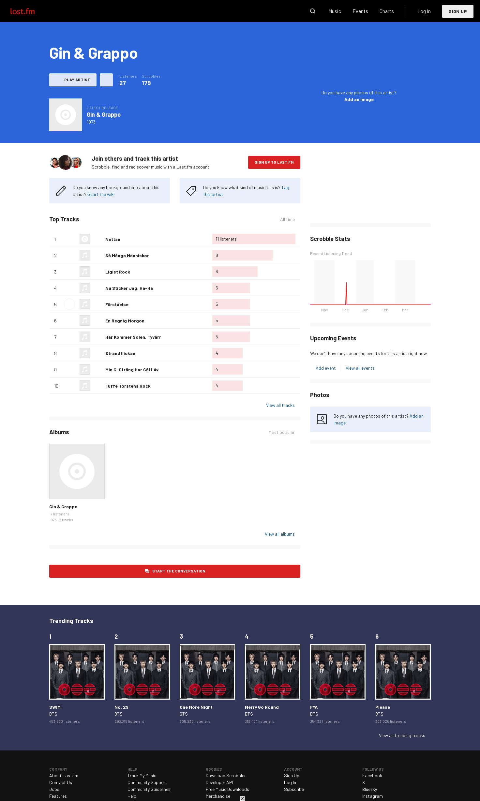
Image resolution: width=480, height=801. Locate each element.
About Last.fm (63, 775)
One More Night (196, 707)
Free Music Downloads (227, 789)
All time (287, 219)
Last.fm (30, 11)
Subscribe (294, 789)
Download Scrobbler (226, 775)
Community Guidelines (149, 789)
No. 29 (121, 707)
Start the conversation (178, 571)
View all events (360, 368)
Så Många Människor (127, 255)
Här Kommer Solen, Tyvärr (133, 337)
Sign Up (458, 11)
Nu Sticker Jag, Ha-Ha (129, 288)
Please (382, 707)
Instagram (372, 796)
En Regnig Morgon (124, 320)
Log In (424, 11)
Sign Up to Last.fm (274, 162)
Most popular (282, 432)
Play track (69, 304)
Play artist (77, 79)
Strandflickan (120, 353)
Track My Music (142, 775)
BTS (53, 714)
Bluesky (369, 789)
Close (242, 798)
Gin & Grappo (104, 114)
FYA (314, 707)
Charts (387, 11)
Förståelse (116, 304)
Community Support (147, 782)
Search (313, 11)
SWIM (55, 707)
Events (360, 11)
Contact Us (60, 782)
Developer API (219, 782)
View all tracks (280, 405)
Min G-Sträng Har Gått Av (131, 369)
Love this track (98, 239)
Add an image (359, 99)
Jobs (54, 789)
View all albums (280, 534)
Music (334, 11)
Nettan (112, 239)
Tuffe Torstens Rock (128, 386)
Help (132, 796)
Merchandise (218, 796)
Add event (326, 368)
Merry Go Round (262, 707)
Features (58, 796)
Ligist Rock (117, 271)
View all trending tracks (402, 735)
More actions (106, 79)
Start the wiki (100, 194)
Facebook (372, 775)
